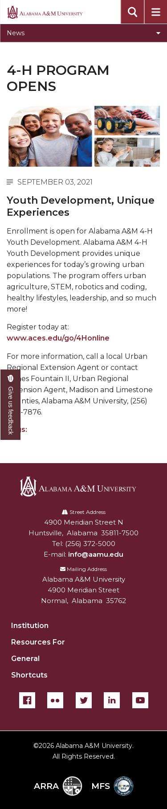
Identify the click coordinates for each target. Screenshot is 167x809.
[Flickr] (55, 700)
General (25, 658)
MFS (112, 786)
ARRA (58, 786)
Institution (30, 625)
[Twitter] (84, 700)
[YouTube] (140, 700)
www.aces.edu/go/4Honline (58, 338)
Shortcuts (29, 675)
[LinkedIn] (112, 700)
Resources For (38, 642)
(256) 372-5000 (90, 543)
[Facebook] (27, 700)
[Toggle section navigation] (83, 33)
